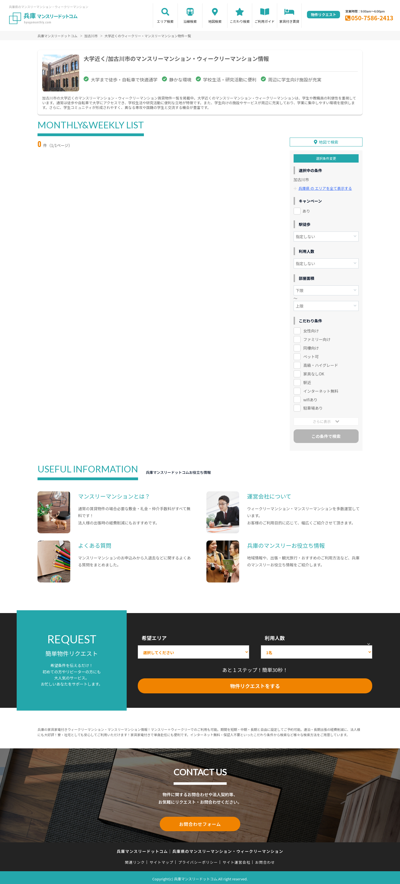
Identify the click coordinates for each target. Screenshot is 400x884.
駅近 (307, 381)
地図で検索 (328, 140)
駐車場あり (313, 406)
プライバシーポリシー (198, 859)
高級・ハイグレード (320, 363)
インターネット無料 (320, 389)
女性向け (311, 329)
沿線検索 (190, 21)
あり (306, 209)
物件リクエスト (323, 14)
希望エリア (154, 636)
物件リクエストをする (255, 684)
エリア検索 (165, 21)
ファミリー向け (317, 337)
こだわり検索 (240, 21)
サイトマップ (162, 859)
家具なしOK (313, 372)
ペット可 (311, 355)
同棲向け (311, 346)
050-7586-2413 (372, 18)
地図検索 (215, 21)
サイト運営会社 (236, 859)
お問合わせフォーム (200, 822)
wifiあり (310, 398)
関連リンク (135, 859)
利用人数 (275, 636)
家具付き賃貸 (289, 21)
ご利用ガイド (265, 21)
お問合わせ (265, 859)
